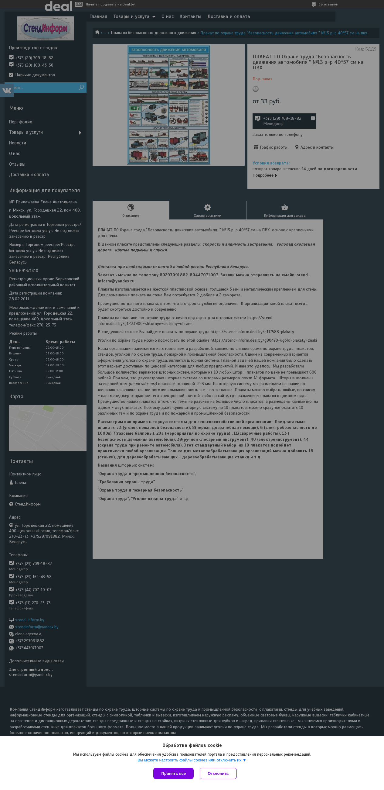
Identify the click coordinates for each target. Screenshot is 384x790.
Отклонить (218, 773)
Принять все (173, 773)
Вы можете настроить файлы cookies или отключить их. (190, 760)
